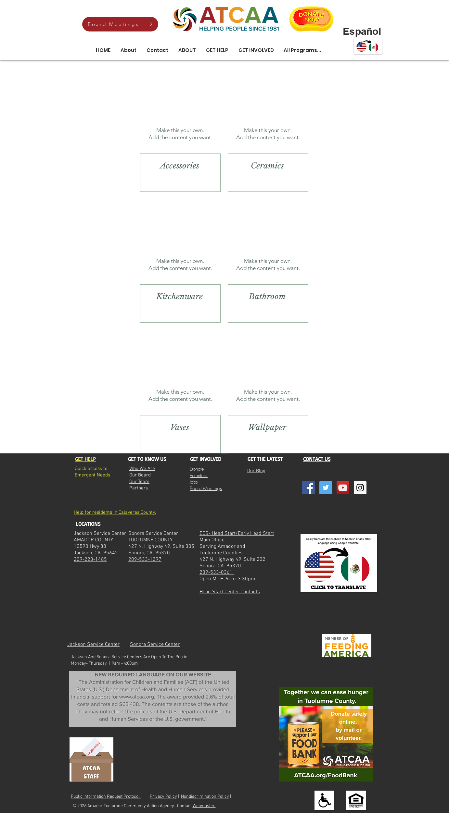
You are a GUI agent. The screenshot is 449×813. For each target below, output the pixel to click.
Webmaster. (204, 806)
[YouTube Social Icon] (343, 487)
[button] (187, 50)
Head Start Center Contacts (229, 592)
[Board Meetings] (120, 24)
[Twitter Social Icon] (325, 487)
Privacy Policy (163, 796)
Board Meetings (206, 488)
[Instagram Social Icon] (360, 487)
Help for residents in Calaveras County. (115, 512)
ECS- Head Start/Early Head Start (236, 533)
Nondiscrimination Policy (205, 796)
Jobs (194, 482)
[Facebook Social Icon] (308, 487)
